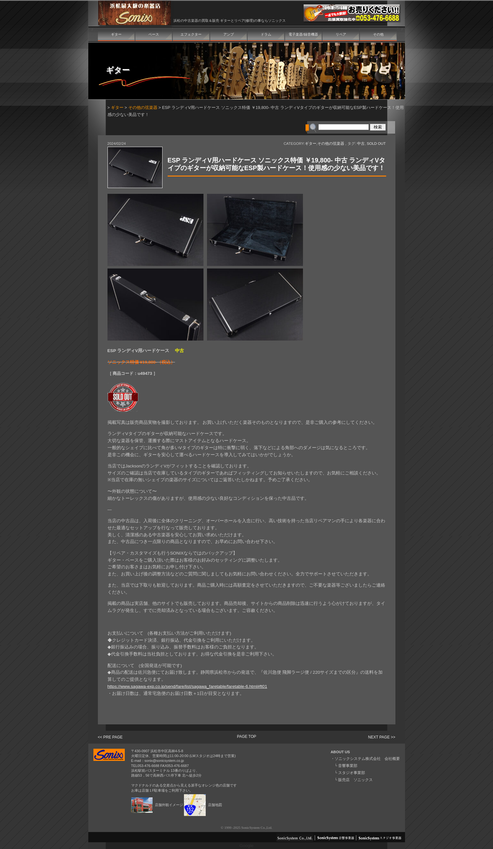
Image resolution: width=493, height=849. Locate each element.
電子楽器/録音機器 (303, 34)
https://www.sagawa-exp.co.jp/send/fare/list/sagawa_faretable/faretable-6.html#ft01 (187, 686)
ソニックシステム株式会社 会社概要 (367, 759)
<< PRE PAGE (110, 737)
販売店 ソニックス (355, 780)
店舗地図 (203, 805)
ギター (116, 34)
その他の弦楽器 (142, 107)
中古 (361, 143)
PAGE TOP (246, 736)
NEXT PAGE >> (381, 737)
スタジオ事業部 (351, 773)
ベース (153, 34)
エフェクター (191, 34)
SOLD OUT (376, 143)
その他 (378, 34)
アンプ (228, 34)
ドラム (266, 34)
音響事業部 (347, 766)
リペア (341, 34)
